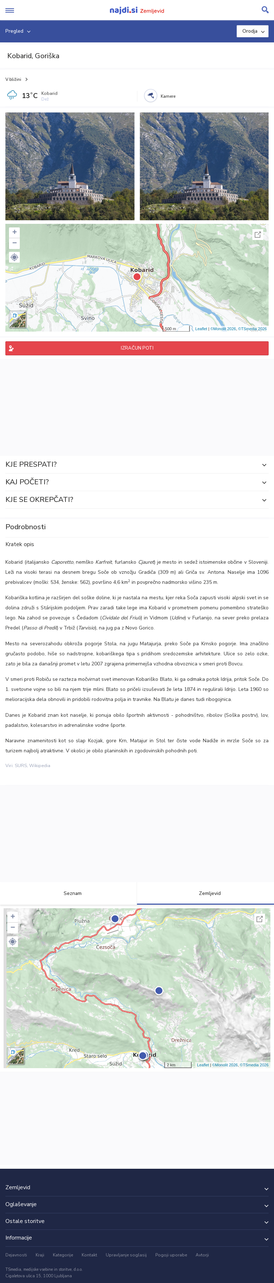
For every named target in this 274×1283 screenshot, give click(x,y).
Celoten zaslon (257, 234)
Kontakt (89, 1255)
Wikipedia (39, 765)
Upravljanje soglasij (126, 1255)
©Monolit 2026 (223, 329)
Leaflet (201, 329)
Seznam (68, 893)
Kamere (168, 96)
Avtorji (202, 1255)
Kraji (40, 1255)
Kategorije (63, 1255)
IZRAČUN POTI (137, 348)
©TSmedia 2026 (252, 329)
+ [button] (14, 232)
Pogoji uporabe (171, 1255)
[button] (14, 257)
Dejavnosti (16, 1255)
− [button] (14, 243)
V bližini (13, 79)
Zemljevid (206, 893)
